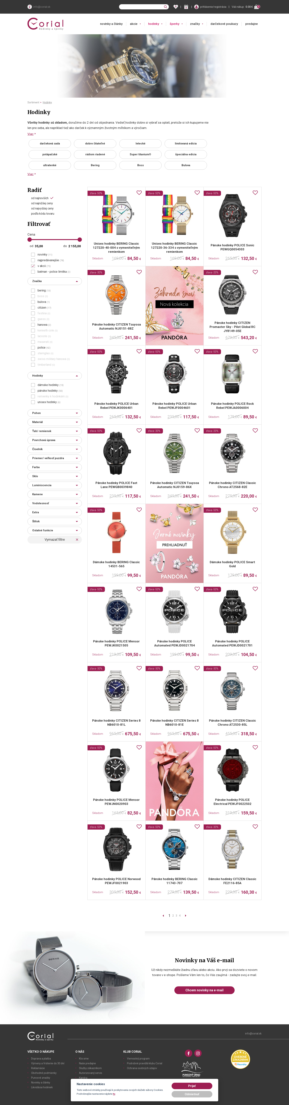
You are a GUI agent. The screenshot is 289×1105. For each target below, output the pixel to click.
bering (44, 290)
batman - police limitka (54, 271)
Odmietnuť (192, 1094)
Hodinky (47, 102)
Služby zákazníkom (90, 1068)
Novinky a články (40, 1082)
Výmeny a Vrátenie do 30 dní (47, 1063)
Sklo (35, 476)
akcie (133, 24)
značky (195, 24)
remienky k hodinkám (53, 396)
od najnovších (39, 198)
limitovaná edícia (186, 143)
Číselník (37, 449)
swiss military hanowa (54, 359)
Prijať (192, 1086)
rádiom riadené (95, 154)
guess (43, 319)
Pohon (36, 413)
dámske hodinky (51, 385)
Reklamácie (38, 1068)
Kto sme (84, 1058)
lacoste (44, 336)
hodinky (153, 24)
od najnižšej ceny (42, 203)
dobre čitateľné (95, 143)
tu (114, 1093)
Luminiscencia (41, 485)
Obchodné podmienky (44, 1072)
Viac (30, 134)
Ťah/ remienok (41, 431)
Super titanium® (140, 154)
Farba (36, 467)
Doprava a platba (41, 1058)
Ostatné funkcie (42, 530)
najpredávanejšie (51, 260)
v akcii (44, 266)
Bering (95, 165)
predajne (251, 24)
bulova (44, 301)
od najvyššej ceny (42, 208)
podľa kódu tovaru (42, 213)
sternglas (45, 353)
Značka (37, 281)
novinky (45, 254)
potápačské (49, 154)
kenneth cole (48, 330)
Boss (140, 165)
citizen (44, 307)
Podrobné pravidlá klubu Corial (144, 1063)
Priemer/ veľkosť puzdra (48, 458)
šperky (174, 24)
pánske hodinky (50, 390)
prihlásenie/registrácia (213, 6)
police (44, 347)
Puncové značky (40, 1077)
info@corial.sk (41, 6)
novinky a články (111, 24)
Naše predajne (87, 1063)
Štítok (36, 521)
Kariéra (83, 1077)
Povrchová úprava (43, 440)
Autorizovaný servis (90, 1072)
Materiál (37, 422)
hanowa (44, 324)
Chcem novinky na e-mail (204, 990)
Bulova (186, 165)
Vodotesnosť (40, 503)
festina (44, 313)
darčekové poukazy (224, 24)
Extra (35, 512)
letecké (140, 143)
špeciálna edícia (185, 154)
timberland (46, 364)
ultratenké (49, 165)
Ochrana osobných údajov (142, 1068)
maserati (45, 341)
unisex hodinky (49, 402)
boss (43, 296)
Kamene (37, 494)
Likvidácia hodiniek (42, 1087)
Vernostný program (138, 1058)
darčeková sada (50, 143)
